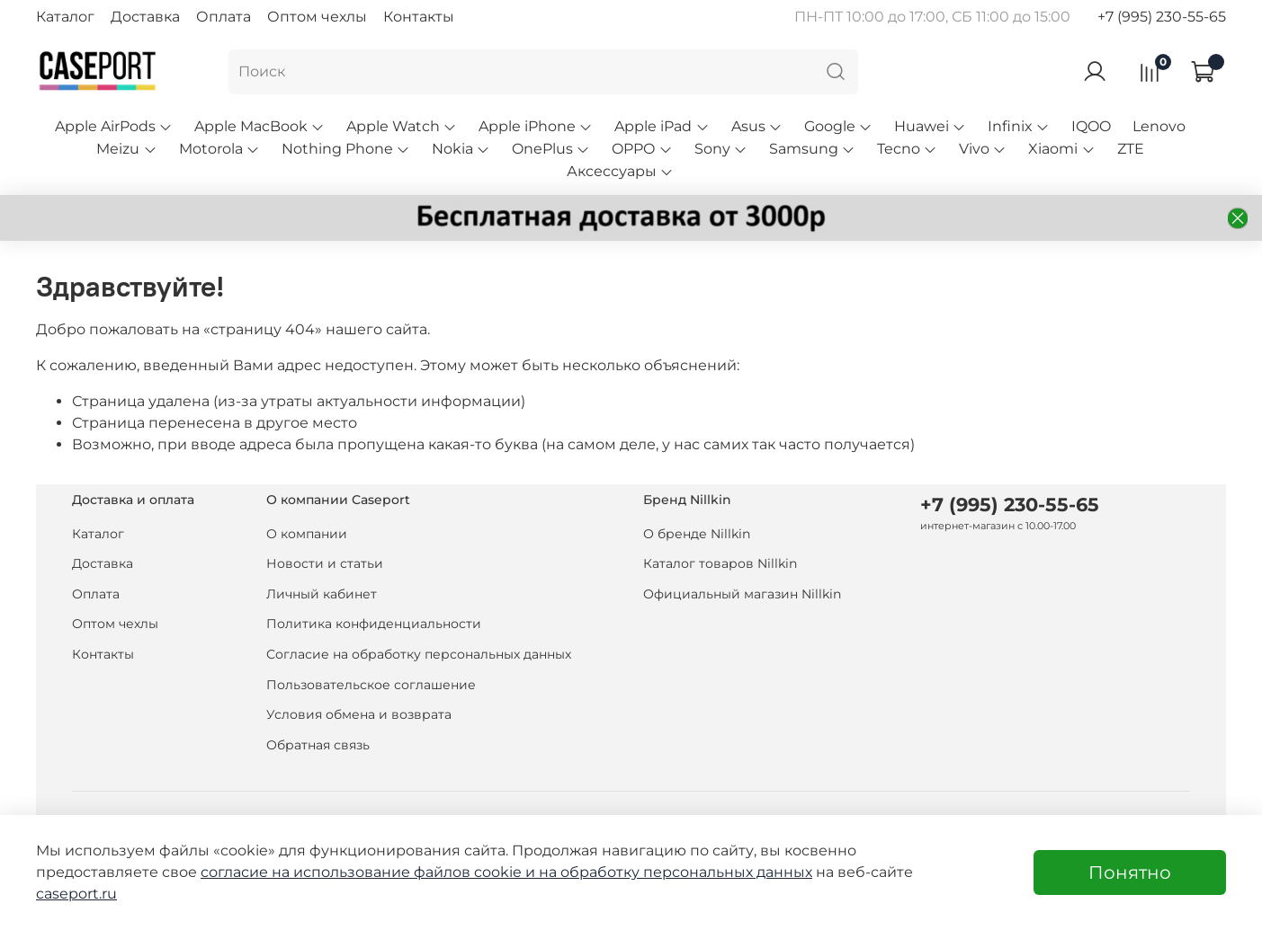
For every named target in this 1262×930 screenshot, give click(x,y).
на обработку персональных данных (675, 872)
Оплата (223, 16)
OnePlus (551, 148)
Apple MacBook (259, 126)
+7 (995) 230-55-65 (1161, 16)
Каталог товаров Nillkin (720, 563)
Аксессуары (620, 171)
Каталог (65, 16)
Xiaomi (1061, 148)
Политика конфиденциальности (373, 624)
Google (838, 126)
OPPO (642, 148)
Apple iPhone (536, 126)
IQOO (1091, 126)
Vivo (983, 148)
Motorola (219, 148)
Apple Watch (401, 126)
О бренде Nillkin (696, 534)
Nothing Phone (346, 148)
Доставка (145, 16)
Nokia (461, 148)
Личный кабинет (321, 594)
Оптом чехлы (317, 16)
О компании (306, 534)
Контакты (418, 16)
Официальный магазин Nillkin (742, 594)
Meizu (126, 148)
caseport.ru (76, 893)
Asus (757, 126)
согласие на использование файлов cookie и (370, 872)
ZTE (1130, 148)
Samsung (812, 148)
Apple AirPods (114, 126)
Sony (720, 148)
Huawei (930, 126)
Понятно (1129, 872)
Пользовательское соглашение (371, 685)
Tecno (907, 148)
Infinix (1019, 126)
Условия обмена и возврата (359, 714)
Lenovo (1159, 126)
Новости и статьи (324, 563)
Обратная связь (318, 745)
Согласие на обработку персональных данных (418, 654)
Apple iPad (661, 126)
